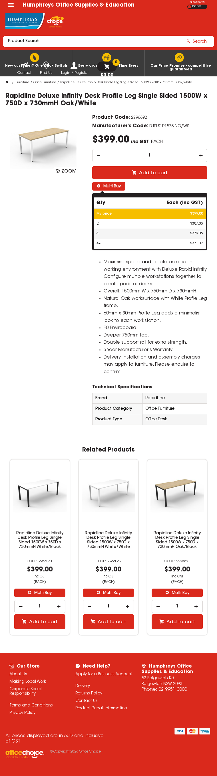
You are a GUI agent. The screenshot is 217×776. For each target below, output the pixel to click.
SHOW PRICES (197, 2)
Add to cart (153, 173)
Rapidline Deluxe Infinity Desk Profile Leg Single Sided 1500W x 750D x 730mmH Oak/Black (177, 540)
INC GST (196, 6)
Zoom (69, 171)
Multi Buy (111, 187)
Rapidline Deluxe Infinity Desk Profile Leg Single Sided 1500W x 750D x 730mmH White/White (108, 540)
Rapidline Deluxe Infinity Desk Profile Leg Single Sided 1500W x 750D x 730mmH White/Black (39, 540)
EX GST (189, 6)
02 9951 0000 (172, 689)
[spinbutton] (150, 155)
